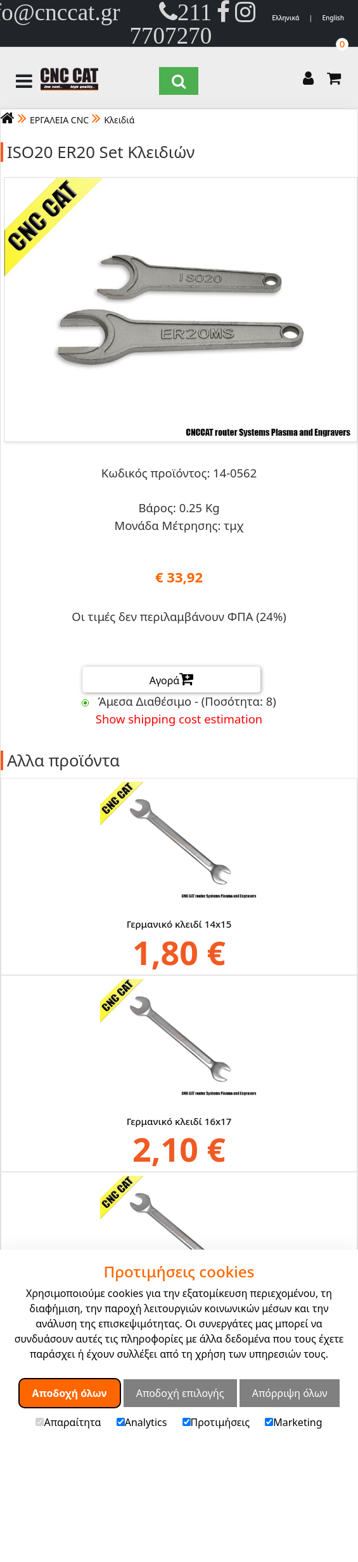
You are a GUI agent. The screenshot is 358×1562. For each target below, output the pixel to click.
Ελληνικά (285, 17)
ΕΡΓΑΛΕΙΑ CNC (59, 120)
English (333, 17)
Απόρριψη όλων (290, 1393)
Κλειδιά (119, 120)
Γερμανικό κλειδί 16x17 (179, 1120)
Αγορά (172, 679)
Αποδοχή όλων (69, 1393)
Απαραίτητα (68, 1422)
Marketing (293, 1422)
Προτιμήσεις (216, 1422)
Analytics (142, 1422)
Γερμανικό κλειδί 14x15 (179, 924)
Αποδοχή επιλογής (180, 1393)
